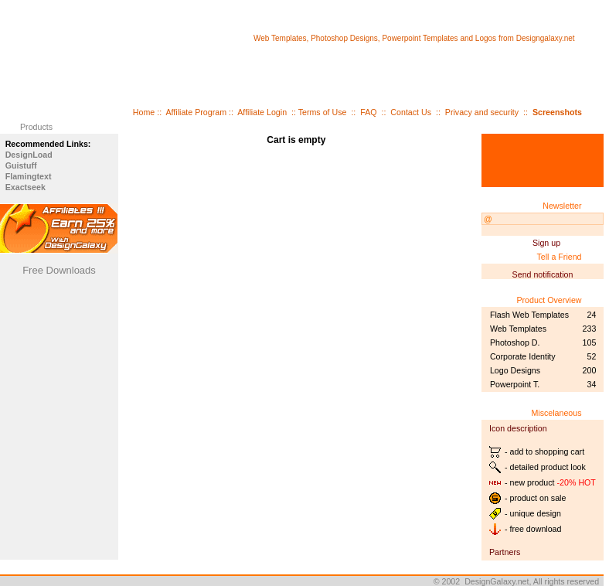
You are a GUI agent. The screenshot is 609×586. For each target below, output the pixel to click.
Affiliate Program (195, 112)
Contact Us (410, 112)
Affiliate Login (262, 112)
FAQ (368, 112)
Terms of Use (322, 112)
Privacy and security (482, 112)
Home (144, 112)
